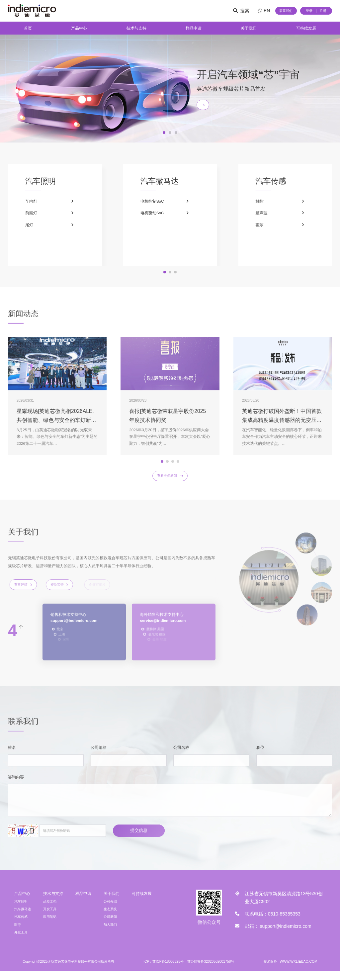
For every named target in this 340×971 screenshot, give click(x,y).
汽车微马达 (22, 909)
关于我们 (249, 28)
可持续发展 (306, 28)
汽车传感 (21, 917)
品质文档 (49, 901)
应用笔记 (49, 917)
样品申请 (194, 28)
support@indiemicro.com (285, 926)
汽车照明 (21, 901)
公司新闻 (110, 917)
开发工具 (21, 932)
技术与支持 (136, 28)
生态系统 (110, 909)
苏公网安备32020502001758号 (210, 961)
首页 (28, 28)
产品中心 (79, 28)
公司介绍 (110, 901)
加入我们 (110, 924)
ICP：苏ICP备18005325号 (163, 961)
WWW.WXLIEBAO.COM (298, 961)
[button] (164, 132)
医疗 (17, 924)
